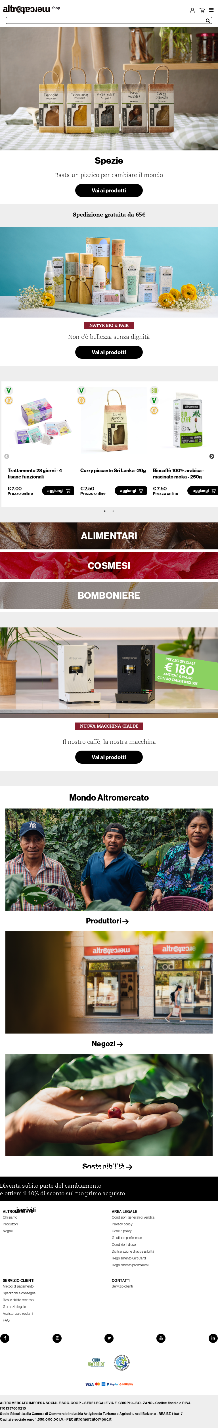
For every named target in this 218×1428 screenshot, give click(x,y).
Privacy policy (122, 1224)
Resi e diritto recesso (18, 1300)
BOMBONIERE (109, 595)
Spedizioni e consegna (19, 1293)
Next (211, 456)
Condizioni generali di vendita (133, 1217)
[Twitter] (109, 1338)
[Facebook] (4, 1338)
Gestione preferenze (127, 1238)
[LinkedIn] (213, 1338)
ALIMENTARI (109, 536)
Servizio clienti (122, 1286)
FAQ (6, 1320)
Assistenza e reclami (18, 1314)
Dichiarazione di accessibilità (133, 1251)
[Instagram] (56, 1338)
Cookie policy (122, 1231)
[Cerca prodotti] (109, 20)
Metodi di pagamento (18, 1286)
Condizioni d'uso (124, 1245)
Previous (6, 456)
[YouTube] (161, 1338)
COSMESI (109, 566)
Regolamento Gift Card (129, 1258)
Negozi (109, 1043)
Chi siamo (10, 1217)
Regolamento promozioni (130, 1265)
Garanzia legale (14, 1307)
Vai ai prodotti (109, 190)
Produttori (109, 920)
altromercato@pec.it (93, 1419)
